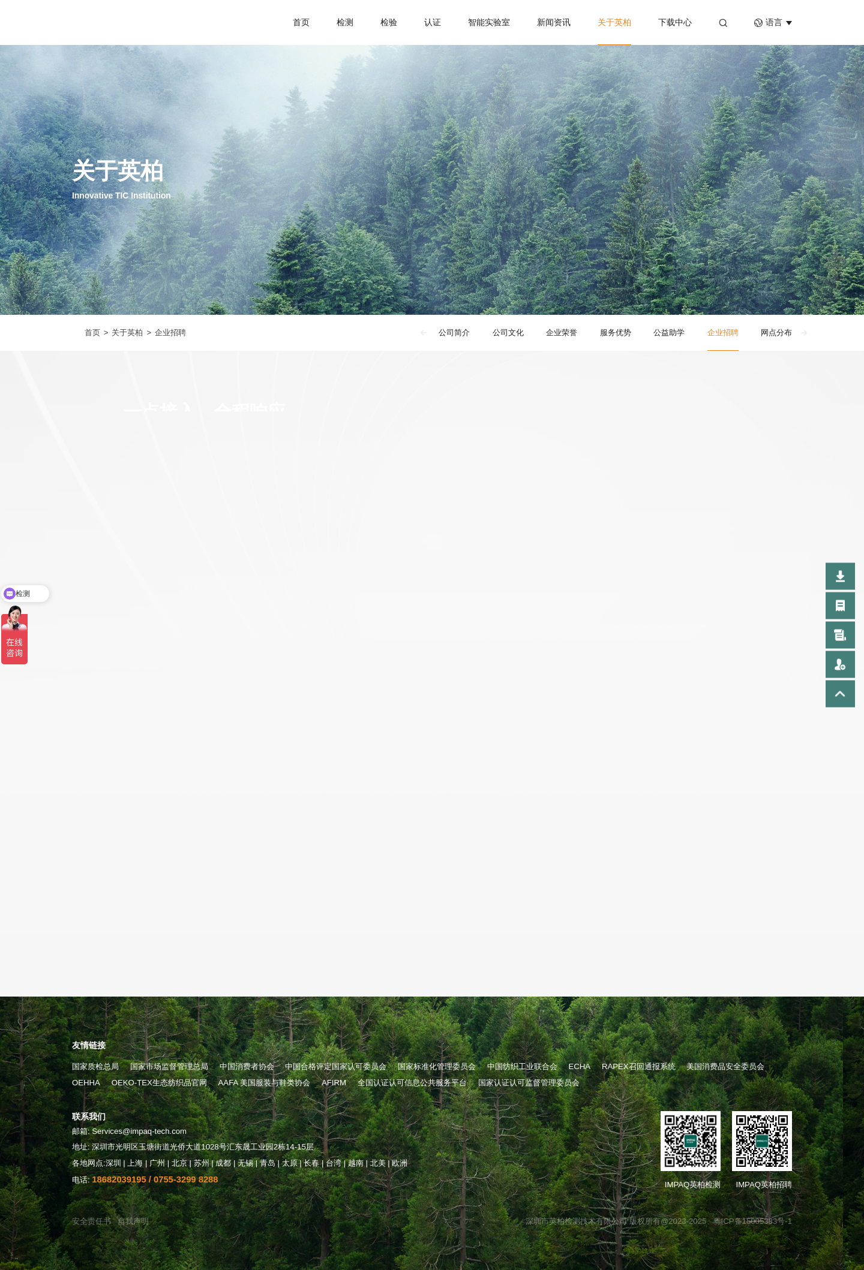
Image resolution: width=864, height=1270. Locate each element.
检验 (388, 22)
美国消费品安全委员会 (725, 1066)
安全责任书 (91, 1221)
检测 (345, 22)
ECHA (580, 1066)
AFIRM (334, 1082)
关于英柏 (614, 22)
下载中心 (675, 22)
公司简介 (454, 333)
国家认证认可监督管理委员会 (529, 1082)
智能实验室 (489, 22)
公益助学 (669, 333)
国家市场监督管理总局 (169, 1066)
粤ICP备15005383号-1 (752, 1221)
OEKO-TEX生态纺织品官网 (159, 1082)
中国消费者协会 (247, 1066)
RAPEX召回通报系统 (639, 1066)
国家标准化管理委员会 (437, 1066)
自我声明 (133, 1221)
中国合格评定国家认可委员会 (335, 1066)
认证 (432, 22)
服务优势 (615, 333)
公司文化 (508, 333)
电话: (145, 1179)
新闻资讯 (554, 22)
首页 (301, 22)
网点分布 (776, 333)
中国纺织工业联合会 (522, 1066)
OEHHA (86, 1082)
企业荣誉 (561, 333)
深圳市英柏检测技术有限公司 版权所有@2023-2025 (616, 1221)
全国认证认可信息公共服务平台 (412, 1082)
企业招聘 (170, 333)
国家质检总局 (95, 1066)
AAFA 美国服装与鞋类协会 (264, 1082)
